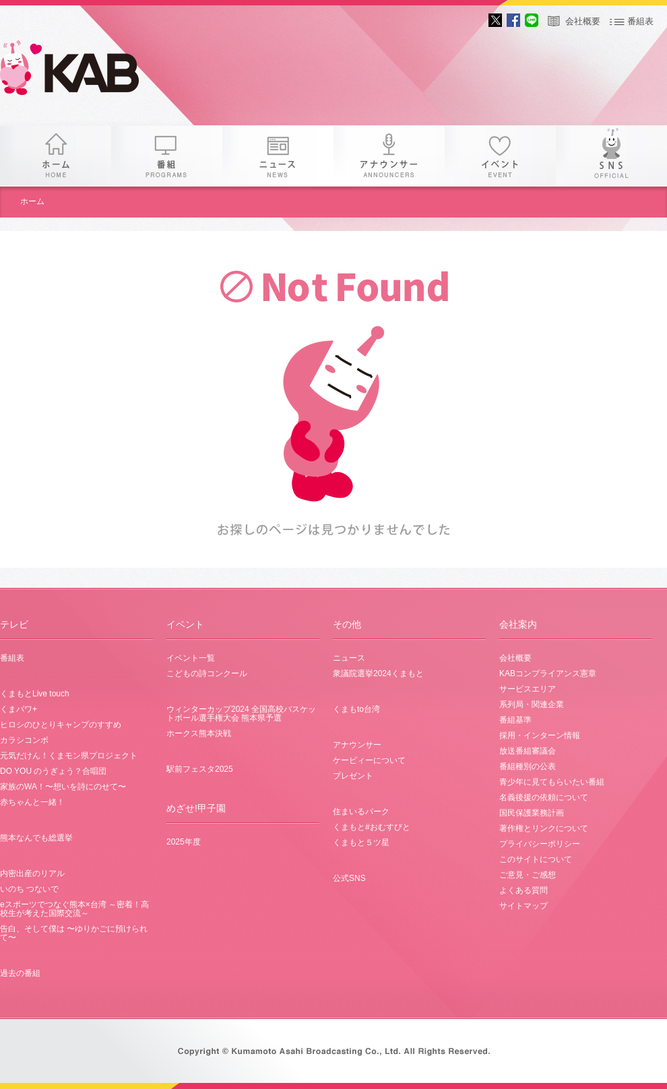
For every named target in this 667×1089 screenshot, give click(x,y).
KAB (81, 70)
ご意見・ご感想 (527, 875)
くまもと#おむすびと (371, 827)
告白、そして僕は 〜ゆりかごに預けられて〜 (74, 933)
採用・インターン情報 (539, 735)
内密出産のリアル (32, 873)
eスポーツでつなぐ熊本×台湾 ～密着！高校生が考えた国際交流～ (74, 909)
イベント (500, 156)
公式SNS (349, 878)
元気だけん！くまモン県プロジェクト (68, 755)
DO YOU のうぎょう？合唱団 (53, 771)
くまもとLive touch (34, 693)
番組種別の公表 (527, 766)
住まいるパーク (361, 811)
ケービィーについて (369, 760)
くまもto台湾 (356, 709)
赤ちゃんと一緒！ (32, 802)
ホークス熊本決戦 (198, 733)
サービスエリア (527, 689)
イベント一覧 (190, 658)
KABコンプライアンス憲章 (547, 673)
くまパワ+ (18, 709)
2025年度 (183, 842)
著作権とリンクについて (543, 828)
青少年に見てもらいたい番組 (551, 782)
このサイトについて (535, 859)
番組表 (640, 21)
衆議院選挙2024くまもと (378, 673)
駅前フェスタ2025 (199, 769)
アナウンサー (389, 156)
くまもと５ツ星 (361, 842)
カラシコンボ (24, 740)
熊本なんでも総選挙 (36, 838)
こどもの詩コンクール (206, 673)
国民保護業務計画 (531, 813)
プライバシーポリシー (539, 844)
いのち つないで (29, 889)
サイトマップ (523, 906)
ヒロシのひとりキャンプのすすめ (60, 724)
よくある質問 (523, 890)
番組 (166, 156)
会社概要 (582, 21)
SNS (611, 156)
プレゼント (353, 776)
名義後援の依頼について (543, 797)
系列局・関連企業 (531, 704)
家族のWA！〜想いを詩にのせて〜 (63, 786)
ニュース (278, 156)
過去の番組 (20, 973)
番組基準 (515, 720)
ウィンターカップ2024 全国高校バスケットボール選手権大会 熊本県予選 (241, 713)
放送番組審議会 (527, 751)
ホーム (55, 156)
